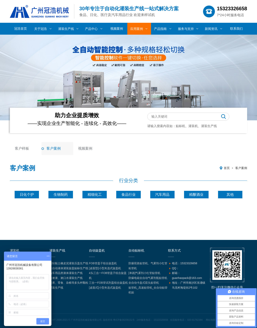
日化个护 (27, 195)
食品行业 (128, 195)
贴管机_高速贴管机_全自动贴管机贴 (148, 290)
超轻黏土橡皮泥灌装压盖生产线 (68, 263)
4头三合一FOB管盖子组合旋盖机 (108, 275)
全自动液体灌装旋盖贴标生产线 (68, 268)
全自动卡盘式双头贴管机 (143, 282)
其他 (230, 195)
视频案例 (85, 148)
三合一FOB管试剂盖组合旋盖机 (108, 282)
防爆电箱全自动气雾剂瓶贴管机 (147, 278)
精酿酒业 (196, 195)
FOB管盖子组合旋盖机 (103, 263)
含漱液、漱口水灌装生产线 (66, 278)
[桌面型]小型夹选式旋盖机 (105, 268)
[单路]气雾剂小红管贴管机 (144, 273)
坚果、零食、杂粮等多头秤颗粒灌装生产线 (68, 285)
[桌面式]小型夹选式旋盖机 (105, 287)
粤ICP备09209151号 (124, 319)
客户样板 (22, 148)
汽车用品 (162, 195)
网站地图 (210, 319)
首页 (227, 167)
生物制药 (61, 195)
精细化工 (95, 195)
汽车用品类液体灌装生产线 (66, 273)
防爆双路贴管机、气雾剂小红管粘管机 (147, 266)
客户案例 (53, 148)
